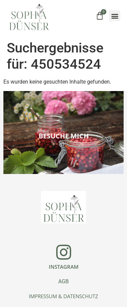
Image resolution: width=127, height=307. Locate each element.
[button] (114, 15)
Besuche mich (64, 135)
